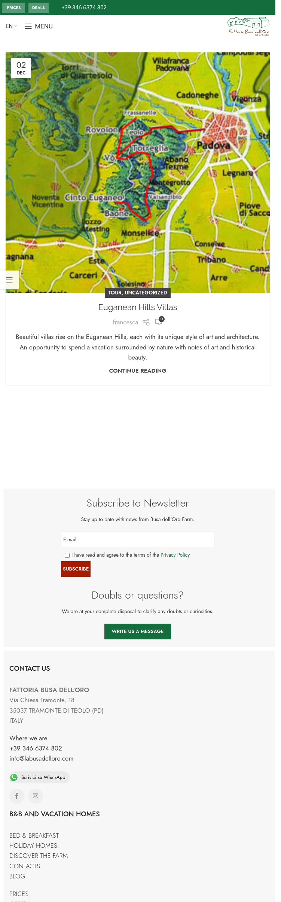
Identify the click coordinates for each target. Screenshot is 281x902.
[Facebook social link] (16, 796)
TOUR (115, 292)
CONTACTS (24, 866)
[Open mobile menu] (38, 26)
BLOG (17, 876)
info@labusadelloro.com (41, 758)
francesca (125, 322)
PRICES (13, 7)
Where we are (28, 738)
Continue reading (138, 371)
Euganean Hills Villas (137, 307)
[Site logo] (248, 25)
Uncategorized (146, 292)
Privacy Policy (175, 555)
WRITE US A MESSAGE (138, 631)
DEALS (38, 7)
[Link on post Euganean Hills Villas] (138, 172)
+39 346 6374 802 (35, 748)
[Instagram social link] (35, 796)
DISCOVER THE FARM (38, 855)
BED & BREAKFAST (34, 835)
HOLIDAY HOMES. (34, 845)
